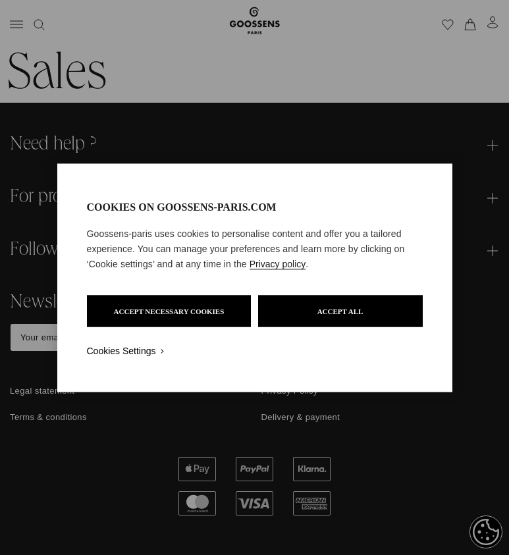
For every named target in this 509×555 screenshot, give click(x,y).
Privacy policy (278, 263)
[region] (254, 277)
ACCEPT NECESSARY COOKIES (169, 311)
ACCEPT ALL (340, 311)
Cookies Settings (121, 350)
